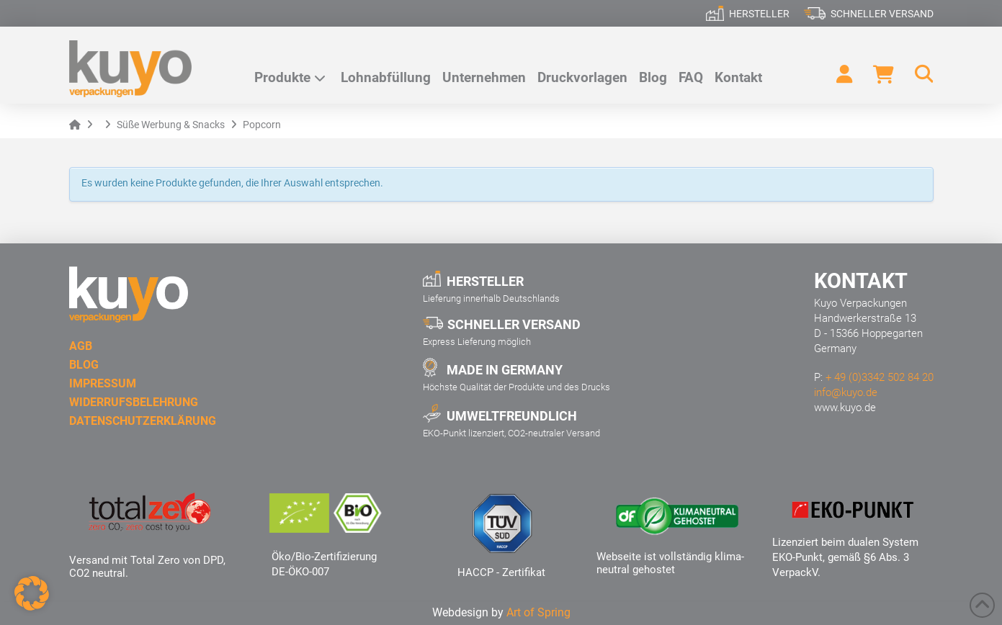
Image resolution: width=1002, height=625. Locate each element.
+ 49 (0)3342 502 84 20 (880, 377)
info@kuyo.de (845, 392)
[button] (917, 74)
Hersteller (759, 13)
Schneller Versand (882, 13)
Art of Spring (538, 612)
